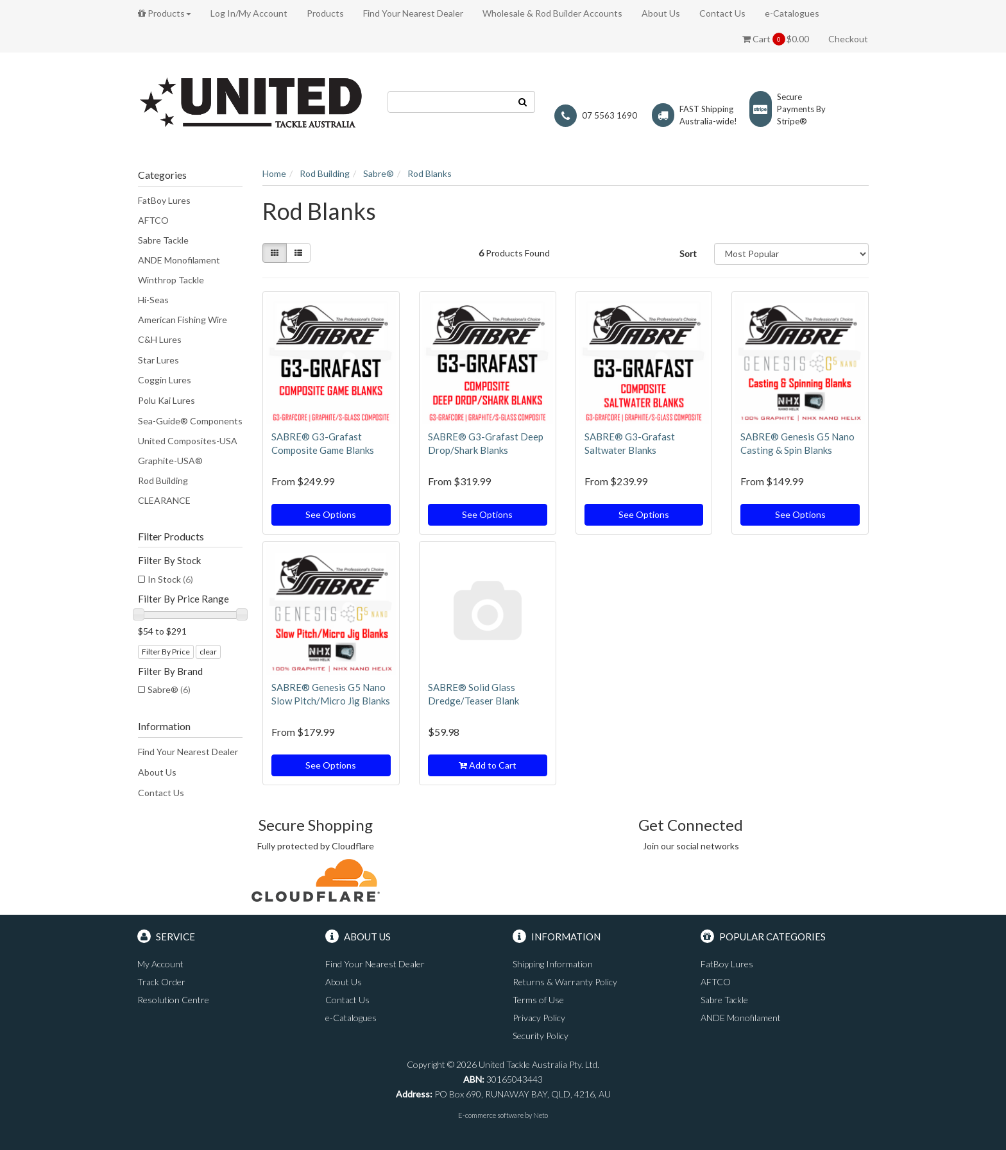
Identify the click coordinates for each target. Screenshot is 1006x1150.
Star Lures (158, 359)
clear (208, 651)
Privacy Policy (539, 1017)
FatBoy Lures (164, 200)
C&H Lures (160, 339)
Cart (775, 39)
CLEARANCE (164, 500)
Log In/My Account (248, 13)
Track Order (161, 981)
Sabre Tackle (163, 240)
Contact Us (722, 13)
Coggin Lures (164, 379)
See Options (330, 514)
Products (164, 13)
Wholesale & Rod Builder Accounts (552, 13)
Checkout (848, 38)
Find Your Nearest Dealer (413, 13)
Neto (540, 1115)
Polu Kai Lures (166, 400)
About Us (661, 13)
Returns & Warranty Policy (565, 981)
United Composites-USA (187, 440)
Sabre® (169, 689)
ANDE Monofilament (179, 259)
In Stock (170, 579)
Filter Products (171, 536)
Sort (688, 253)
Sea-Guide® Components (190, 420)
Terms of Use (538, 999)
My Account (160, 963)
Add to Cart (487, 765)
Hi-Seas (153, 299)
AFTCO (153, 220)
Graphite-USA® (170, 460)
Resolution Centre (173, 999)
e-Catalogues (792, 13)
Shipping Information (553, 963)
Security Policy (540, 1035)
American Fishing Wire (182, 319)
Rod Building (163, 480)
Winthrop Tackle (171, 279)
